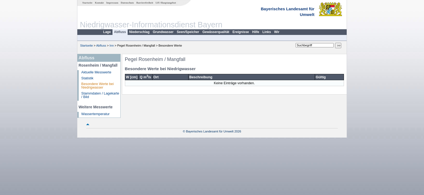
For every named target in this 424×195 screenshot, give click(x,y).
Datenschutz (127, 2)
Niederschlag (139, 32)
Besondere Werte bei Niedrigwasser (97, 85)
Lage (107, 32)
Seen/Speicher (188, 32)
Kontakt (99, 2)
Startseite (87, 2)
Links (267, 32)
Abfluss (120, 32)
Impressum (112, 2)
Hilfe (255, 32)
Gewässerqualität (215, 32)
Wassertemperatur (95, 114)
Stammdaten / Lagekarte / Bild (100, 95)
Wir (276, 32)
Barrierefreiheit (144, 2)
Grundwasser (163, 32)
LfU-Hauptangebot (165, 2)
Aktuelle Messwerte (96, 72)
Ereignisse (241, 32)
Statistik (87, 78)
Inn (112, 45)
